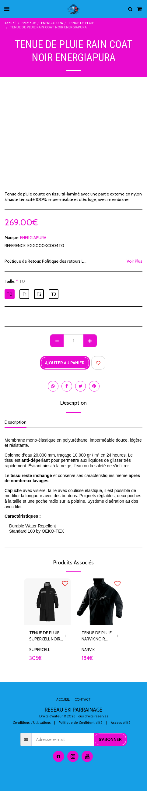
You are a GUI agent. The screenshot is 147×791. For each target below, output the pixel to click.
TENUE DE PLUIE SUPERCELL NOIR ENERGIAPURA (44, 636)
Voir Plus (134, 261)
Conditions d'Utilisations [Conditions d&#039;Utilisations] (32, 722)
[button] (7, 9)
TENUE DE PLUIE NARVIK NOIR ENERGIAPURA (97, 636)
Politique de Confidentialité (81, 722)
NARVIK (88, 649)
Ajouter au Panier (65, 363)
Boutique (29, 23)
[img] (47, 601)
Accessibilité (121, 722)
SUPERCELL (39, 649)
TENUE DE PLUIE (81, 23)
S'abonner (110, 739)
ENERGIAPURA (52, 23)
